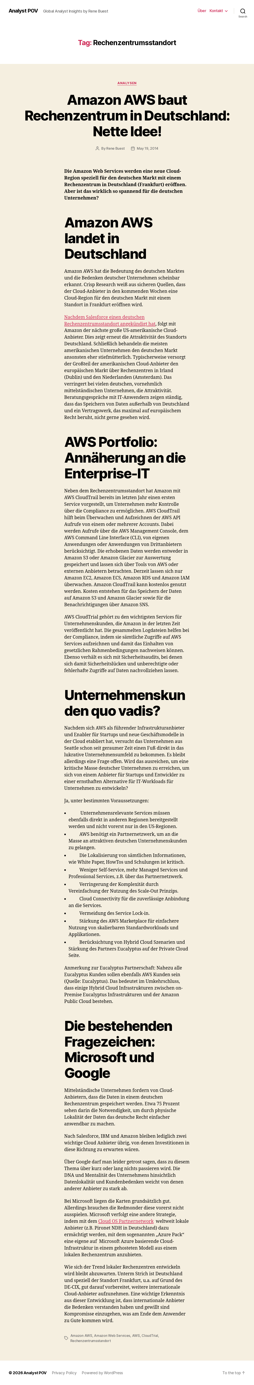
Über (202, 10)
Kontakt (216, 10)
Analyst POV (23, 10)
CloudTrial (150, 1335)
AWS (136, 1335)
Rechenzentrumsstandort (90, 1341)
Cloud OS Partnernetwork (126, 1221)
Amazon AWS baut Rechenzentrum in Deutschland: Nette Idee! (127, 115)
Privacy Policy (64, 1373)
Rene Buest (115, 148)
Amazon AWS (81, 1335)
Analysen (126, 83)
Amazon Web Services (112, 1335)
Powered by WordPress (102, 1373)
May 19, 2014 (147, 148)
